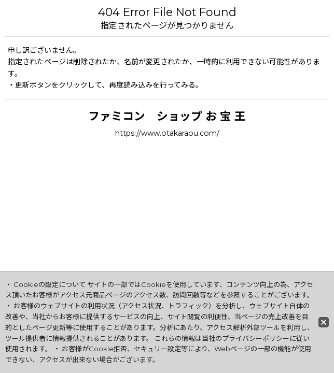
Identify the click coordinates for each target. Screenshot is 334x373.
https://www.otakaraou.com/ (167, 133)
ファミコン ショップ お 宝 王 (167, 116)
